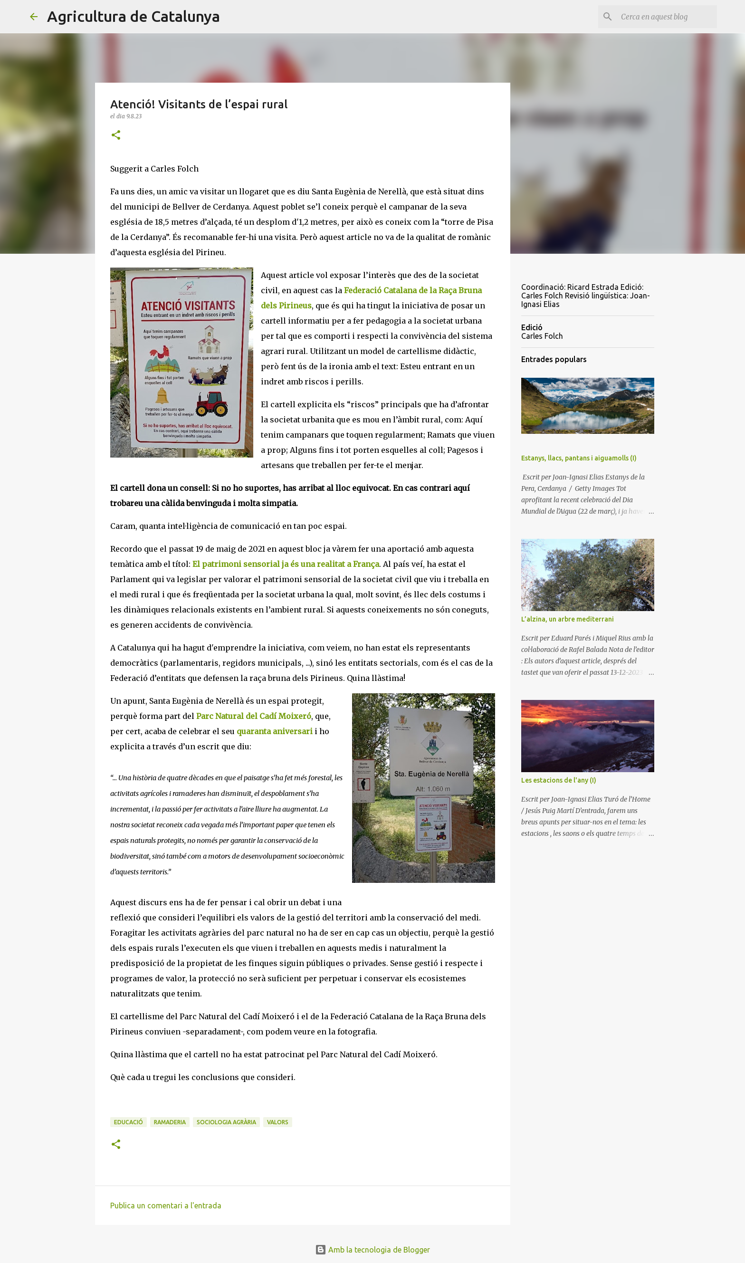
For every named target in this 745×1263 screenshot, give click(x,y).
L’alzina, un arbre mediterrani (567, 619)
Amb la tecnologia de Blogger (372, 1249)
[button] (116, 135)
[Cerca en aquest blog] (667, 16)
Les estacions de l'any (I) (558, 780)
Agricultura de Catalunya (133, 16)
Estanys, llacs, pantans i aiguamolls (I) (579, 458)
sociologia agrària (226, 1122)
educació (128, 1122)
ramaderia (170, 1122)
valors (277, 1122)
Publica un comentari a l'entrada (165, 1205)
